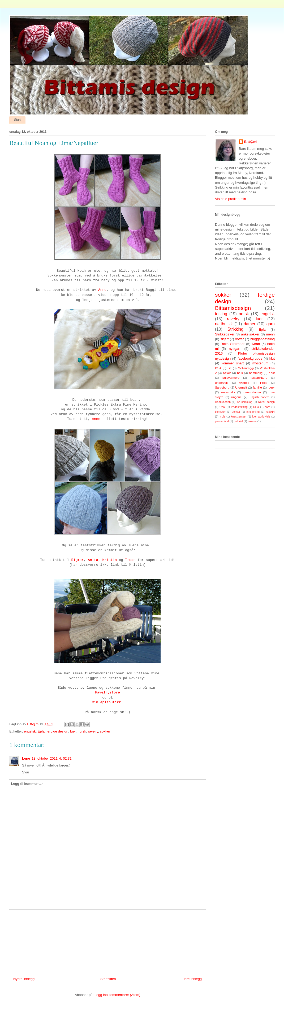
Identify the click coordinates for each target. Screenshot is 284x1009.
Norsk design (266, 402)
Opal (222, 407)
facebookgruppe (250, 358)
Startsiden (108, 979)
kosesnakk (228, 392)
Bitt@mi (250, 142)
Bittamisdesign (233, 308)
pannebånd (222, 421)
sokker (105, 731)
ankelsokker (250, 334)
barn (267, 407)
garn (270, 324)
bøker (227, 372)
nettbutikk (224, 324)
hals (240, 372)
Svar (25, 772)
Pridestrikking (239, 407)
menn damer (252, 392)
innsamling (253, 411)
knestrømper (238, 416)
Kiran (256, 344)
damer (249, 324)
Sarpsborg (222, 387)
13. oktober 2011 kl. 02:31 (51, 758)
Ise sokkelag (244, 402)
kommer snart (232, 363)
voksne (252, 421)
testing (221, 314)
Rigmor (77, 560)
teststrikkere (259, 377)
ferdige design (57, 731)
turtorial (238, 421)
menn (270, 334)
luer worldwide (261, 416)
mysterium (260, 363)
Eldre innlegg (192, 979)
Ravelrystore (107, 693)
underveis (222, 382)
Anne (102, 290)
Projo (263, 382)
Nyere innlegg (24, 979)
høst (272, 372)
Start (17, 120)
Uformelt (241, 387)
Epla (41, 731)
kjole (222, 416)
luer (73, 731)
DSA (218, 368)
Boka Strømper (233, 344)
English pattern (259, 397)
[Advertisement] (107, 941)
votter (239, 339)
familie (257, 387)
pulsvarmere (230, 377)
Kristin (109, 560)
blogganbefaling (262, 339)
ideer (271, 387)
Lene (26, 758)
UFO (256, 407)
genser (236, 411)
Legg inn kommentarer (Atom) (117, 995)
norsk (82, 731)
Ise (229, 368)
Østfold (244, 382)
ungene (236, 397)
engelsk (30, 731)
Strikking (235, 329)
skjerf (224, 339)
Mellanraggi (246, 368)
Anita (93, 560)
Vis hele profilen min (230, 199)
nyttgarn (235, 349)
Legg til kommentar (27, 784)
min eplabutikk (106, 702)
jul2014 (270, 411)
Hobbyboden (223, 402)
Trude (130, 560)
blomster (220, 411)
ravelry (93, 731)
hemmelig (256, 372)
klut (272, 358)
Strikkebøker (224, 334)
